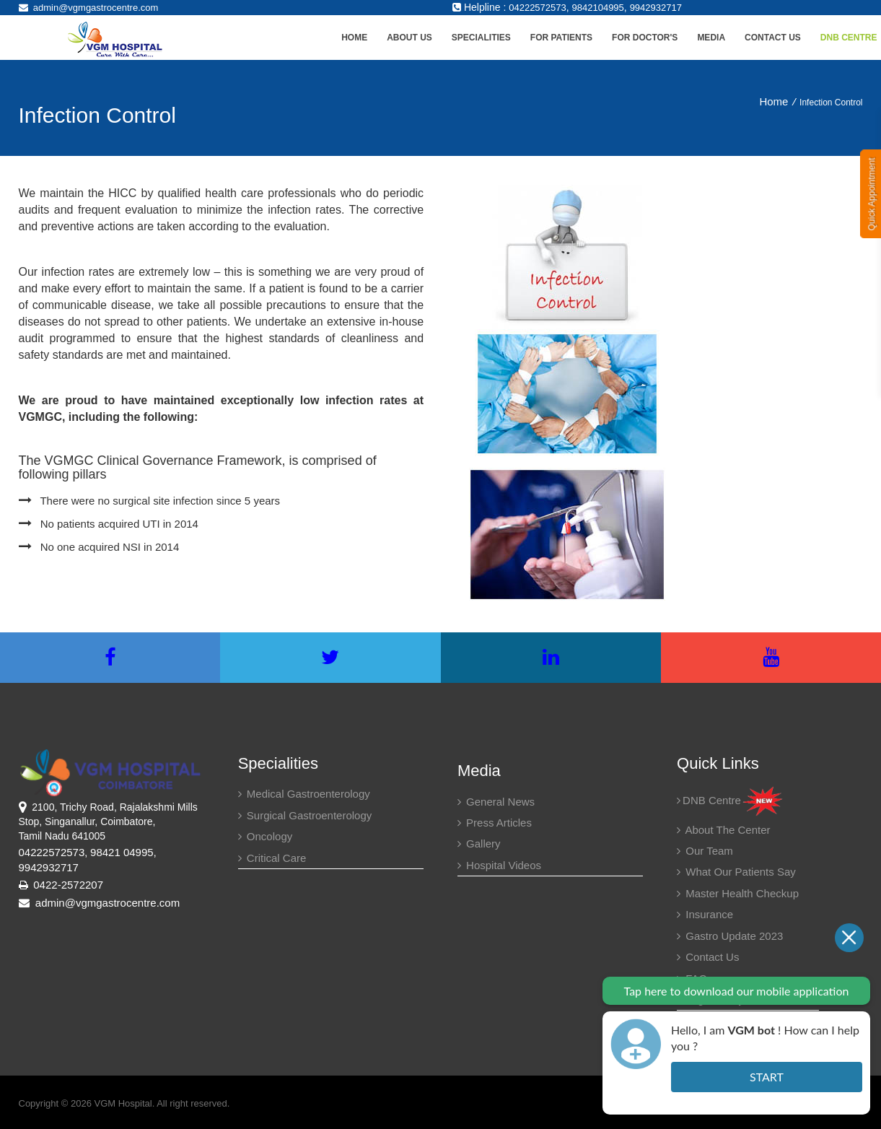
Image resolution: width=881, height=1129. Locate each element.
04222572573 (537, 7)
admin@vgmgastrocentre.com (89, 7)
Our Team (705, 851)
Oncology (265, 836)
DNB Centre (730, 800)
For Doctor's (645, 37)
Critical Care (272, 858)
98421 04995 (122, 852)
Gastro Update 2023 (730, 936)
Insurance (705, 914)
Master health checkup (738, 893)
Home (354, 37)
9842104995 (598, 7)
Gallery (479, 843)
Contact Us (773, 37)
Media (711, 37)
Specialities (481, 37)
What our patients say (736, 872)
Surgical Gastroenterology (305, 815)
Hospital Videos (499, 865)
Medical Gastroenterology (304, 794)
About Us (409, 37)
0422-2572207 (68, 885)
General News (496, 801)
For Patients (561, 37)
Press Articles (494, 822)
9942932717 (656, 7)
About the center (723, 830)
